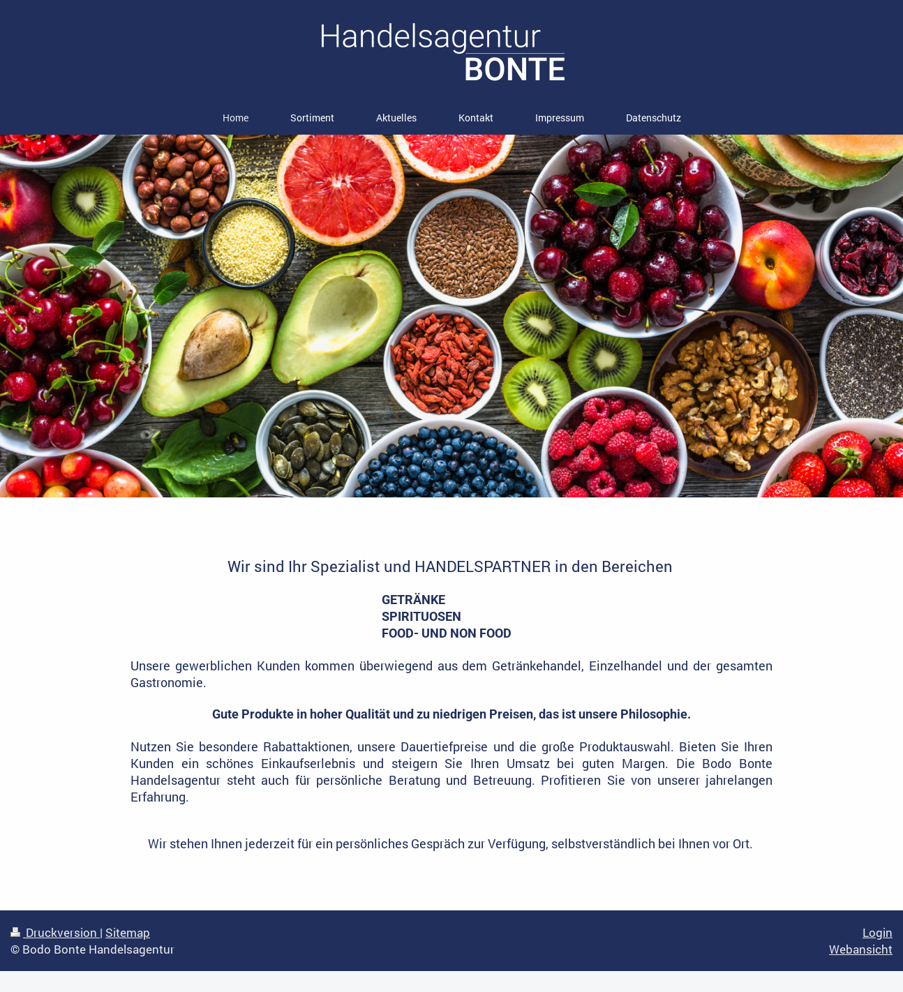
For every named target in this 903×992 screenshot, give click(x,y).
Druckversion (55, 932)
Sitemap (127, 932)
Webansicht (861, 949)
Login (878, 932)
